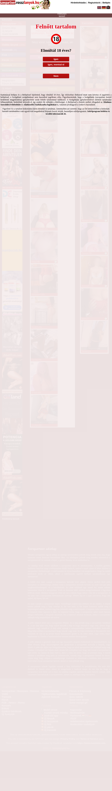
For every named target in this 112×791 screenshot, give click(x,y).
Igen (56, 59)
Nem (56, 76)
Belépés (106, 3)
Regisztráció (94, 3)
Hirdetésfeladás (78, 3)
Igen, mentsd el (56, 64)
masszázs (61, 14)
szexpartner (62, 9)
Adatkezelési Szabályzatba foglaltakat (39, 104)
